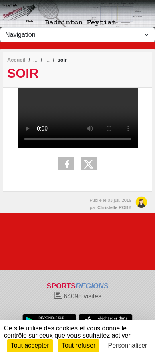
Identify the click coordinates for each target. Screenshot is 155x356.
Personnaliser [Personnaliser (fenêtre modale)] (127, 345)
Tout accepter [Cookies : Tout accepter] (30, 345)
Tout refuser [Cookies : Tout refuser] (78, 345)
